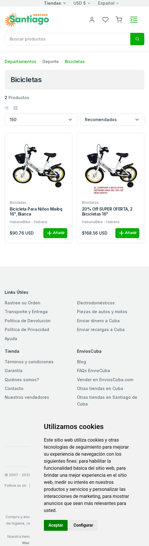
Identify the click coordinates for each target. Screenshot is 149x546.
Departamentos (20, 61)
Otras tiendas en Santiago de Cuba (107, 400)
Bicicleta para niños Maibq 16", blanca (36, 211)
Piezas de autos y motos (102, 311)
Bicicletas (75, 61)
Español (106, 3)
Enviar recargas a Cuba (101, 329)
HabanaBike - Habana (28, 222)
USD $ (79, 3)
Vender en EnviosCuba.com (105, 379)
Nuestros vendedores (27, 397)
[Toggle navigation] (133, 19)
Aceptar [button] (56, 525)
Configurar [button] (83, 525)
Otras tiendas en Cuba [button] (100, 388)
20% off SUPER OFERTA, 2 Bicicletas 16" (107, 211)
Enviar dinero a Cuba (98, 320)
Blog (81, 361)
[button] (119, 19)
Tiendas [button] (52, 3)
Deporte (50, 61)
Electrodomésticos (96, 302)
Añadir (55, 233)
